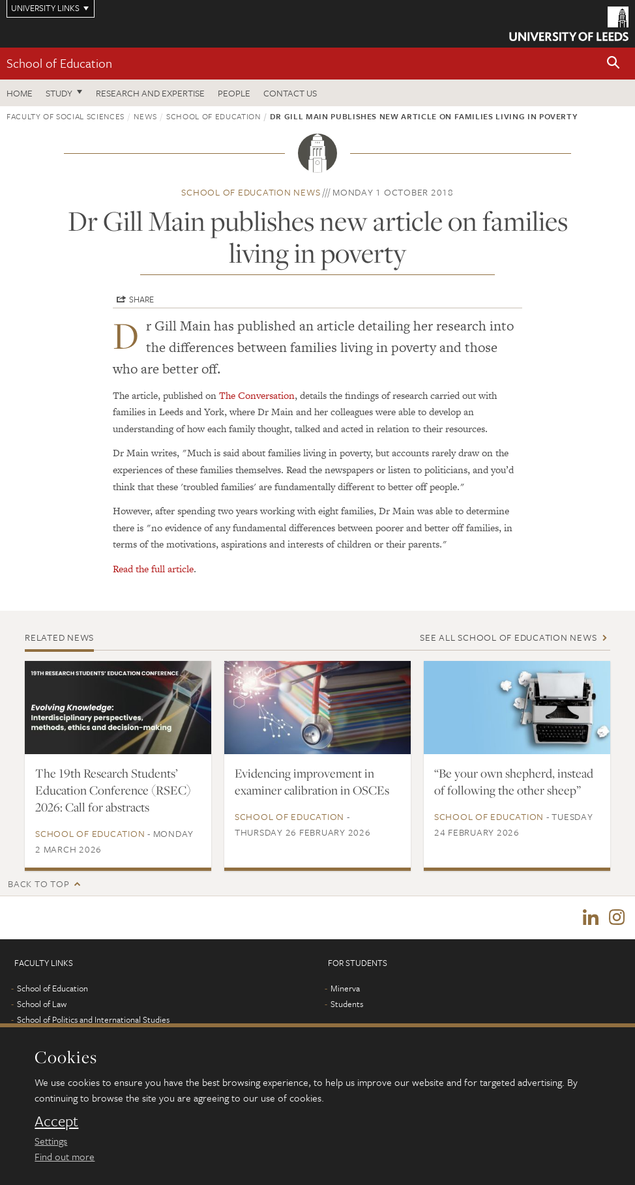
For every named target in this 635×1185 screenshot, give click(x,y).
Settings (51, 1141)
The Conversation (257, 395)
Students (347, 1003)
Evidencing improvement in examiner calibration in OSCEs (312, 781)
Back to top (38, 883)
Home (20, 93)
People (234, 93)
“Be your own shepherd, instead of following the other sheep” (513, 781)
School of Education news (250, 192)
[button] (613, 63)
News (145, 116)
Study (59, 93)
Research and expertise (150, 93)
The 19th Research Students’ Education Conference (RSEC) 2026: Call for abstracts (113, 790)
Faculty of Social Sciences (66, 116)
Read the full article (153, 569)
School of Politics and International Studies (93, 1019)
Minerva (345, 988)
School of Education (59, 63)
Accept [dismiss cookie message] (56, 1121)
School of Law (41, 1003)
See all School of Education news (508, 637)
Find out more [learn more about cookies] (65, 1156)
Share (141, 299)
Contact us (290, 93)
